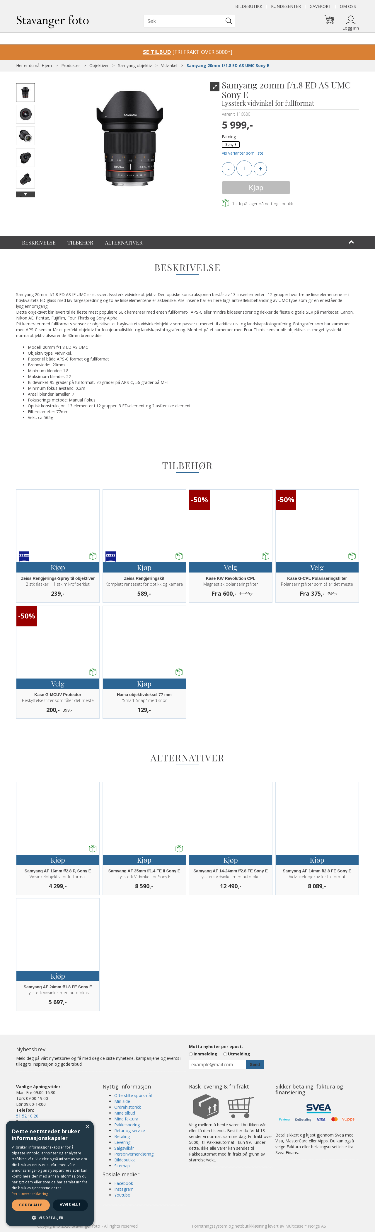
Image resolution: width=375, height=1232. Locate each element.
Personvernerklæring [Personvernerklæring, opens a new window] (30, 1193)
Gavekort (320, 6)
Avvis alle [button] (70, 1204)
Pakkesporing (127, 1124)
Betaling (122, 1136)
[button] (50, 1217)
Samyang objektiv (135, 65)
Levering (122, 1142)
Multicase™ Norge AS (305, 1226)
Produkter (70, 65)
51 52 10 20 (27, 1116)
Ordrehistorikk (127, 1107)
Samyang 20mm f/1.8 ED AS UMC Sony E (228, 65)
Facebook (123, 1183)
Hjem (47, 65)
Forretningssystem (209, 1226)
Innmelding (205, 1054)
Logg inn (350, 28)
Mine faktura (126, 1119)
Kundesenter (286, 6)
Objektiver (99, 65)
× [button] (87, 1127)
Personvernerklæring (134, 1154)
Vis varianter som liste (242, 153)
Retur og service (129, 1130)
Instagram (124, 1189)
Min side (122, 1101)
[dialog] (50, 1173)
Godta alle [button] (30, 1204)
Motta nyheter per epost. (216, 1046)
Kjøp (256, 188)
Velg (230, 567)
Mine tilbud (124, 1113)
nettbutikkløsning (251, 1226)
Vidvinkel (169, 65)
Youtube (122, 1195)
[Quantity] (244, 168)
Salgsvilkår (124, 1148)
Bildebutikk (248, 6)
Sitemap (122, 1165)
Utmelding (239, 1054)
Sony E (230, 144)
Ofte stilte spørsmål (133, 1095)
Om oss (348, 6)
